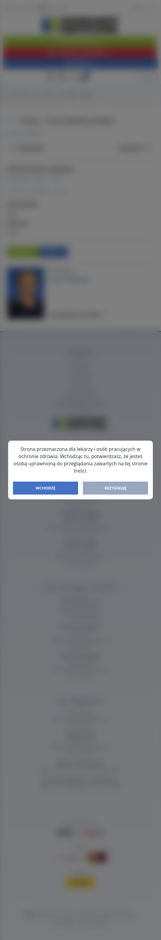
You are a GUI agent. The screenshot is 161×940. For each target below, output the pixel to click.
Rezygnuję (116, 488)
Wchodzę (45, 488)
